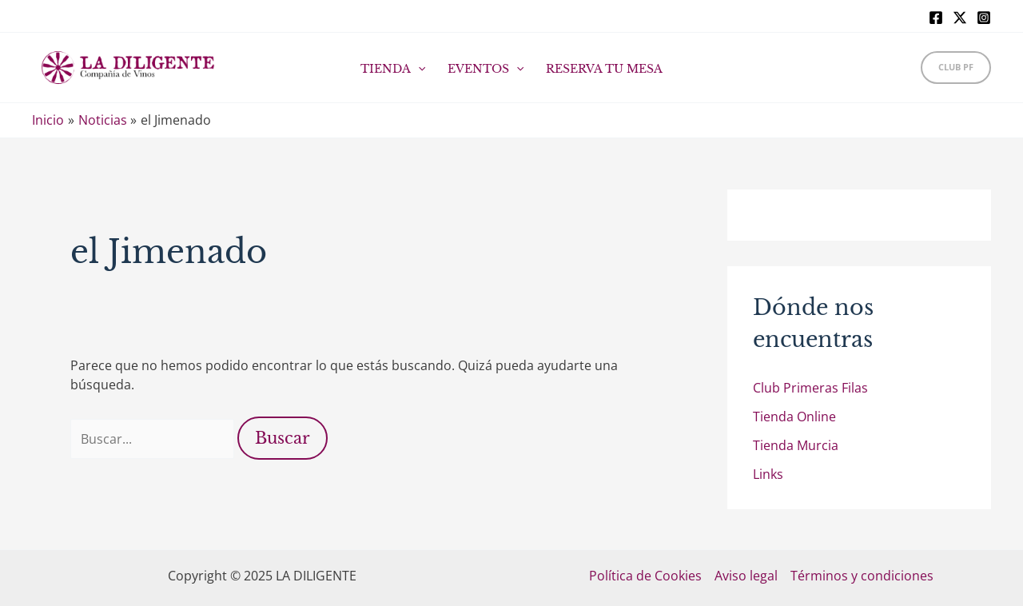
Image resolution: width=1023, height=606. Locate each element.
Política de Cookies (645, 575)
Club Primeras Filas (810, 388)
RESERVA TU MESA (604, 69)
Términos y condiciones (861, 575)
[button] (956, 67)
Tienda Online (794, 416)
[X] (960, 17)
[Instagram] (984, 17)
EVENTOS (485, 69)
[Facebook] (936, 17)
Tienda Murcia (795, 445)
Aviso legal (746, 575)
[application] (418, 69)
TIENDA (392, 69)
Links (768, 474)
